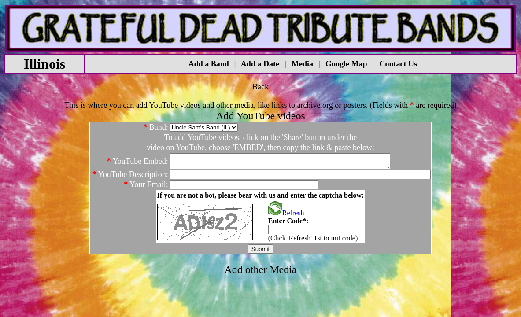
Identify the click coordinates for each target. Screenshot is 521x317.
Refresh (286, 215)
